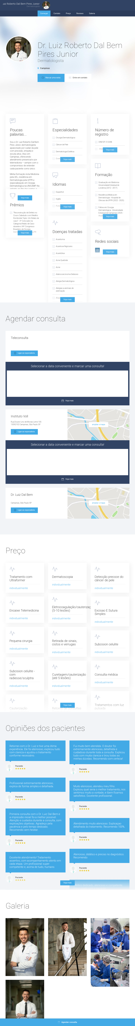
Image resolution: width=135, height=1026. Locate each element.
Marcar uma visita (52, 77)
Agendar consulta (67, 1022)
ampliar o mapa (98, 424)
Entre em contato (79, 77)
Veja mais (25, 198)
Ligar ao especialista (24, 353)
